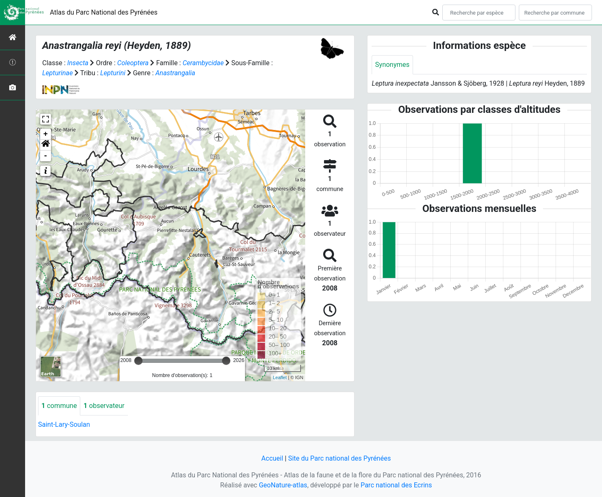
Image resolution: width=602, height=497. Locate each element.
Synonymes (392, 65)
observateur (104, 406)
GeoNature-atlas (283, 485)
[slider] (138, 361)
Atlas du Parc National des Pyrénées (104, 12)
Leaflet (280, 377)
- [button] (45, 156)
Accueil (272, 458)
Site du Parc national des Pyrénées (339, 458)
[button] (45, 145)
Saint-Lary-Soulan (64, 424)
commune (59, 406)
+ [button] (45, 134)
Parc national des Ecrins (396, 485)
